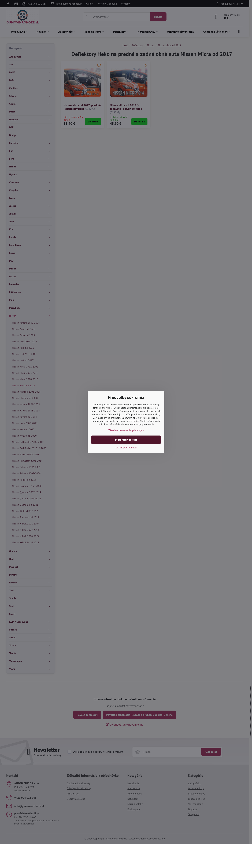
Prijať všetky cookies (126, 439)
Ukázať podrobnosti (126, 447)
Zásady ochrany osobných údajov (126, 430)
